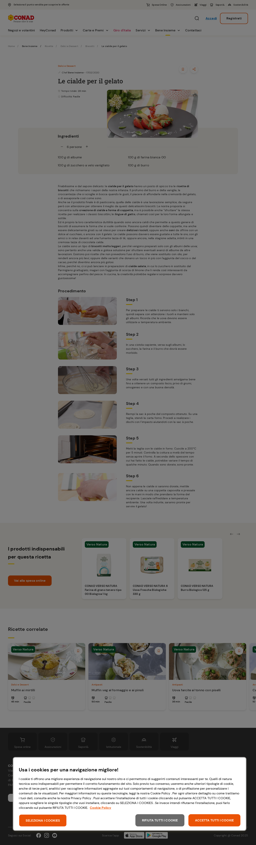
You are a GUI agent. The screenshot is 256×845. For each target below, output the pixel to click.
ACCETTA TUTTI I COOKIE (214, 820)
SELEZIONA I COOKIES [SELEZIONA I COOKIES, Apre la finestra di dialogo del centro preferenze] (43, 820)
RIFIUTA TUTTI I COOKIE (160, 820)
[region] (129, 794)
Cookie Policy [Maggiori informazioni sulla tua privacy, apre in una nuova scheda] (100, 808)
